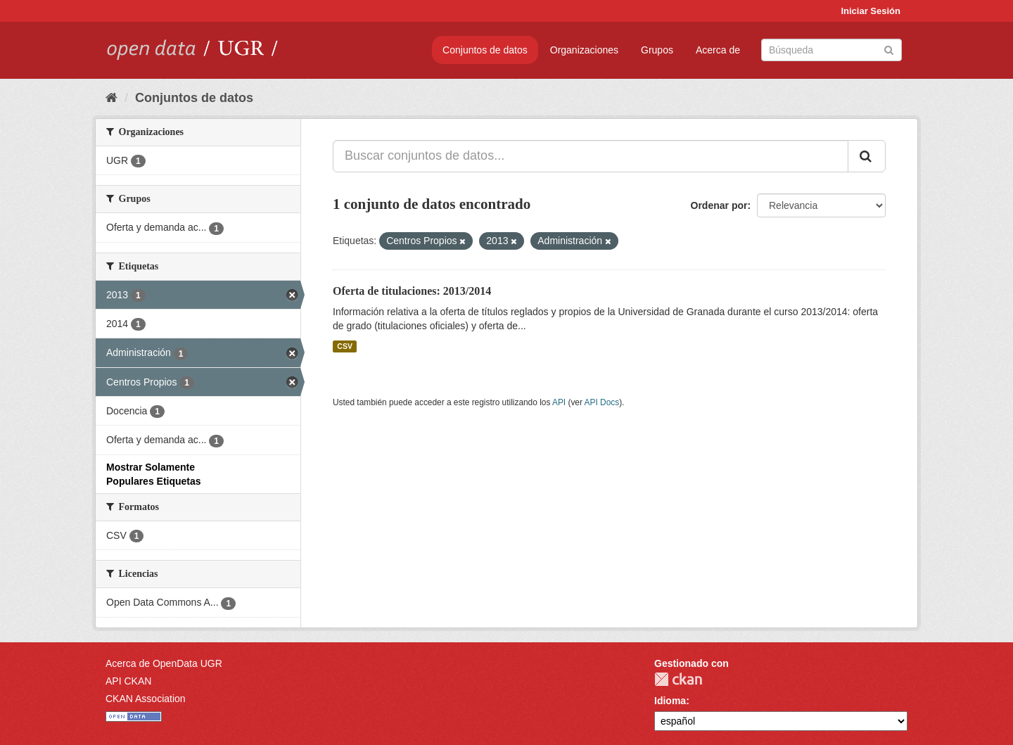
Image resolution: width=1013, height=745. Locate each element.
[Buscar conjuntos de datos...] (590, 156)
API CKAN (128, 681)
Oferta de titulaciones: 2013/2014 (412, 291)
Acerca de (718, 50)
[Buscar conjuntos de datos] (831, 50)
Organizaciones (584, 50)
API (559, 402)
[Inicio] (111, 98)
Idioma (670, 700)
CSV (344, 346)
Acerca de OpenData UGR (164, 663)
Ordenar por (719, 205)
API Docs (602, 402)
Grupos (657, 50)
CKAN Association (146, 698)
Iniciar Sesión (870, 11)
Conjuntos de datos (485, 50)
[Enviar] (889, 49)
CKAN (678, 679)
